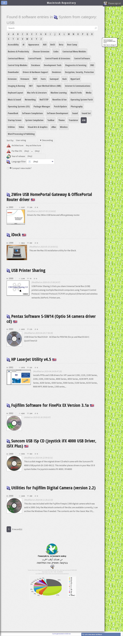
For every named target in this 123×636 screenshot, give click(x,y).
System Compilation (34, 120)
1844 (23, 496)
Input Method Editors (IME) (49, 85)
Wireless (64, 126)
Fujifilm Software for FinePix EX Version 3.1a (50, 405)
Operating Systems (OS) (19, 106)
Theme (61, 120)
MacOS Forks (76, 92)
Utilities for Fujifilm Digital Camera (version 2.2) (51, 488)
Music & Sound (14, 99)
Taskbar (50, 120)
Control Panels (34, 58)
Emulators (56, 72)
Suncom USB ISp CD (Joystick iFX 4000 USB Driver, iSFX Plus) (51, 443)
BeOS (52, 44)
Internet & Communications (77, 85)
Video (21, 126)
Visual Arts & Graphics (37, 126)
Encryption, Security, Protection (79, 72)
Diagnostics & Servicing (75, 65)
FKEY (35, 78)
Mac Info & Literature (37, 92)
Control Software (82, 58)
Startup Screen (14, 120)
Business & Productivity (18, 51)
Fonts (43, 78)
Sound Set (86, 113)
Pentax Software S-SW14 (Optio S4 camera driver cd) (51, 318)
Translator (73, 120)
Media (88, 92)
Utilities (11, 126)
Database (35, 65)
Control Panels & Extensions (57, 58)
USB (83, 120)
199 (30, 207)
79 (30, 279)
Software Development (57, 113)
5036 (23, 454)
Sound (75, 113)
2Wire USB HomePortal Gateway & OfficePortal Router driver (49, 196)
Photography (77, 106)
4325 (23, 329)
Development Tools (52, 65)
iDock (16, 234)
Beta (61, 44)
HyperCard (75, 78)
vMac (53, 126)
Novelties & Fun (59, 99)
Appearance (33, 44)
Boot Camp (72, 44)
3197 (23, 207)
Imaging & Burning (16, 85)
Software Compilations (32, 113)
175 (30, 329)
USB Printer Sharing (26, 270)
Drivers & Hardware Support (35, 72)
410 (30, 454)
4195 (23, 413)
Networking (30, 99)
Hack (64, 78)
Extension (12, 78)
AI (23, 44)
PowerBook (13, 113)
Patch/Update (60, 106)
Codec (56, 51)
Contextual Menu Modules (74, 51)
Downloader (13, 72)
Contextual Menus (16, 58)
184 (30, 413)
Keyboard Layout (15, 92)
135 (30, 368)
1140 (23, 279)
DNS (92, 65)
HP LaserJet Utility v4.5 (31, 359)
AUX (44, 44)
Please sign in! (112, 4)
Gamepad (54, 78)
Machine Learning (59, 92)
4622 (23, 243)
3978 (23, 368)
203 (30, 243)
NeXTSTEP (44, 99)
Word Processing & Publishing (21, 133)
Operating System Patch (81, 99)
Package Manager (42, 106)
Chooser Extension (41, 51)
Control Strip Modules (17, 65)
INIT (31, 85)
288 (30, 496)
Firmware (24, 78)
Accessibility (13, 44)
